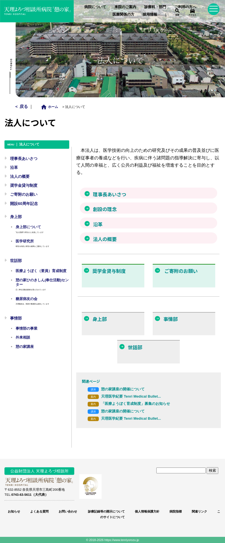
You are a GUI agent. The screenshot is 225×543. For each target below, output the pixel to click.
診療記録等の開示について (106, 511)
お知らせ (14, 511)
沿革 (14, 167)
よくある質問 (39, 511)
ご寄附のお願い (23, 194)
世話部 (16, 260)
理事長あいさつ (23, 158)
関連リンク (199, 511)
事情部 (16, 318)
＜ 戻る (21, 106)
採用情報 (150, 14)
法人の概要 (20, 176)
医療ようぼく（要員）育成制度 (41, 271)
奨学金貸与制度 (23, 185)
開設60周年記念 (24, 203)
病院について (95, 7)
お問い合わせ (68, 511)
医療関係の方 (123, 14)
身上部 (16, 216)
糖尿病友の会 (26, 299)
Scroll (11, 64)
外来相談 (23, 337)
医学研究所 (25, 241)
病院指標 (175, 511)
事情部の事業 (26, 328)
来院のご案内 (125, 7)
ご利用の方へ (185, 7)
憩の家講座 (25, 347)
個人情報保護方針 (147, 511)
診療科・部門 (155, 7)
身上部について (28, 227)
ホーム (50, 106)
